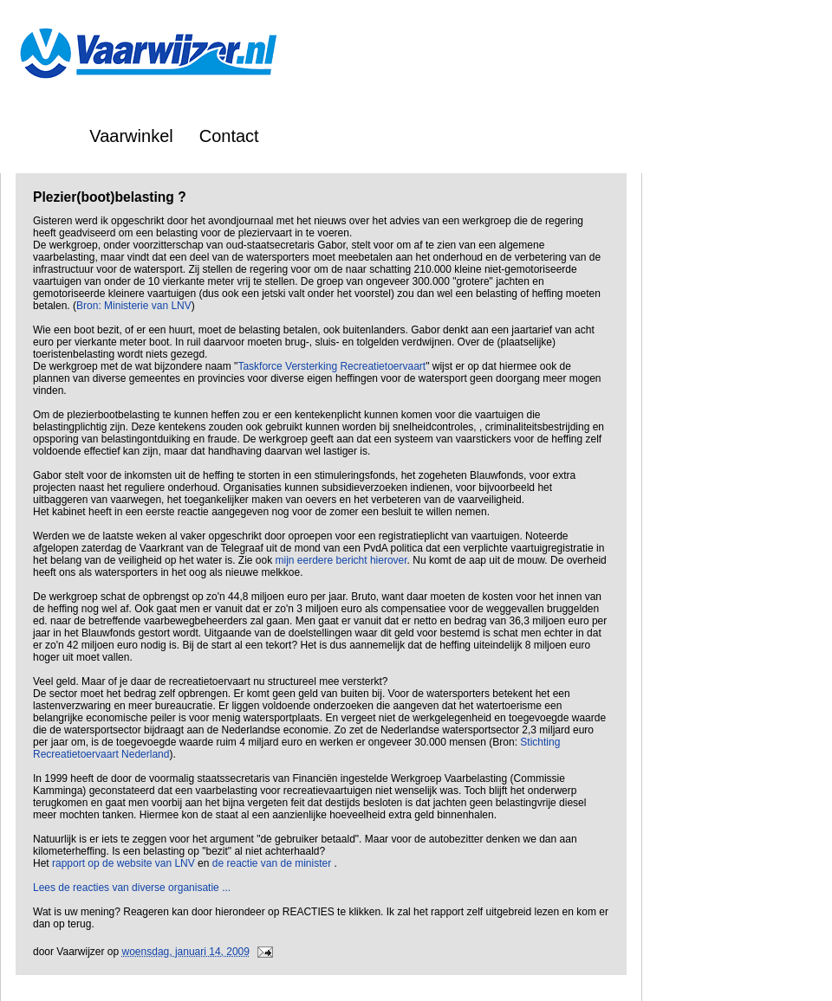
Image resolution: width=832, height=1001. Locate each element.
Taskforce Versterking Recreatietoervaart (331, 366)
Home (40, 135)
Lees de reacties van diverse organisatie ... (132, 888)
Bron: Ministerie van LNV (134, 306)
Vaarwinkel (130, 135)
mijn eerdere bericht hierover (341, 560)
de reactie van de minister (273, 863)
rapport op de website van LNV (123, 863)
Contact (229, 135)
